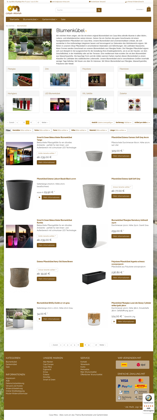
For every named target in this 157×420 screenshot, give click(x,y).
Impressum (10, 378)
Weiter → (45, 122)
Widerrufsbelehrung (14, 388)
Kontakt (83, 362)
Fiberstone (124, 69)
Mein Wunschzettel (88, 372)
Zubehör (123, 93)
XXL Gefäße (87, 93)
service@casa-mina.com (60, 2)
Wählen (123, 122)
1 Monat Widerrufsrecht (134, 2)
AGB (7, 381)
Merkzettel (84, 369)
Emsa (45, 372)
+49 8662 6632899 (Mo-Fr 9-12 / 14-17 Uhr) (22, 2)
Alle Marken (48, 362)
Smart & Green (49, 380)
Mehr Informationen (47, 162)
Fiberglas (12, 69)
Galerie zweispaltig (102, 122)
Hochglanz (12, 93)
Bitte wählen (21, 130)
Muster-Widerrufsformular (17, 393)
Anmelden (140, 9)
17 (38, 122)
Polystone (87, 69)
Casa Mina (47, 367)
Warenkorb (85, 364)
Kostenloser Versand (97, 2)
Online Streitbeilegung (15, 391)
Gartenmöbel (49, 19)
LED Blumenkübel (52, 93)
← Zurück (10, 122)
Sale (63, 19)
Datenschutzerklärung (15, 383)
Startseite (14, 19)
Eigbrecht (47, 369)
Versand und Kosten (14, 386)
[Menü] (152, 394)
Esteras (46, 375)
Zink (47, 69)
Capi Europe (48, 364)
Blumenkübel (30, 19)
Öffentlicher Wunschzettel (91, 375)
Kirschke (46, 377)
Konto (82, 367)
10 (142, 122)
